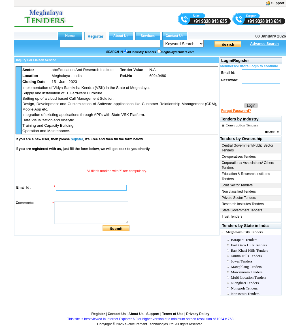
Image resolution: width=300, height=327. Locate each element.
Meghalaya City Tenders (244, 232)
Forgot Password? (236, 111)
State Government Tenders (242, 210)
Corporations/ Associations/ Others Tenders (248, 165)
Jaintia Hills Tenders (246, 256)
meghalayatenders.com (177, 52)
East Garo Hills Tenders (249, 245)
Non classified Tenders (239, 191)
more (270, 131)
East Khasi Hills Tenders (249, 250)
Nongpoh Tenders (244, 288)
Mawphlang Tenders (246, 266)
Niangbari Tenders (245, 283)
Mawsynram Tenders (247, 272)
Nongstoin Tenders (245, 293)
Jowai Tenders (241, 261)
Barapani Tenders (244, 240)
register (77, 139)
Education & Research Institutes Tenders (246, 176)
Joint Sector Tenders (237, 185)
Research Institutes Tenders (243, 204)
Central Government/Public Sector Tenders (247, 147)
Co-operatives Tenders (239, 157)
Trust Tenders (232, 216)
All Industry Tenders (141, 52)
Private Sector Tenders (239, 198)
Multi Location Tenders (248, 277)
